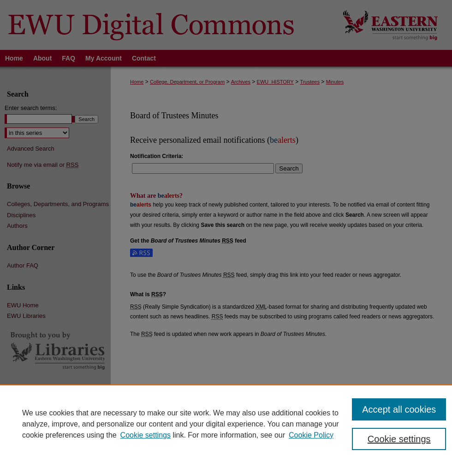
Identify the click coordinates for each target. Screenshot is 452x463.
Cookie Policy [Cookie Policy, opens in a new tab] (311, 435)
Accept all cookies (399, 409)
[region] (226, 423)
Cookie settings (145, 435)
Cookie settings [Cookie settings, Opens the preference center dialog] (399, 439)
